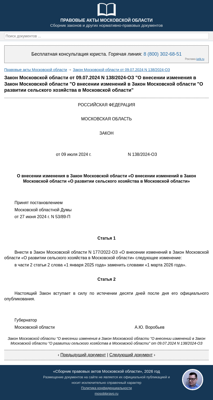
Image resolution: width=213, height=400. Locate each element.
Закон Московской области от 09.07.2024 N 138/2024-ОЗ (121, 70)
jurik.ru (200, 59)
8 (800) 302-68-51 (162, 54)
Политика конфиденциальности (106, 388)
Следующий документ (131, 355)
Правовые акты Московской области (35, 70)
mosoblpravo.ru (107, 393)
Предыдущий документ (83, 355)
